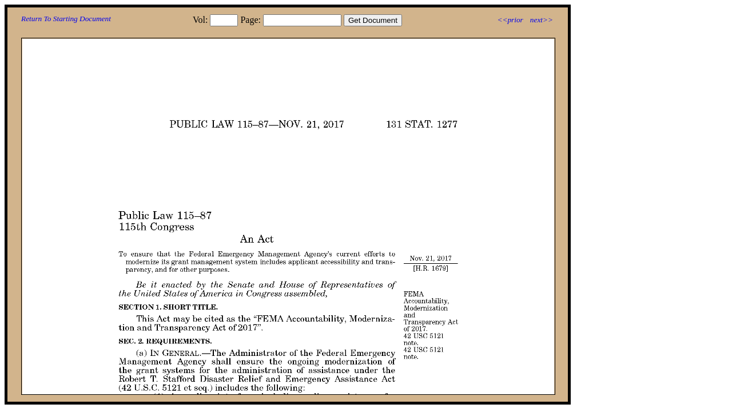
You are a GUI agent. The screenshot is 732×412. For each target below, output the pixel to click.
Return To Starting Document (66, 18)
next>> (541, 19)
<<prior (510, 19)
